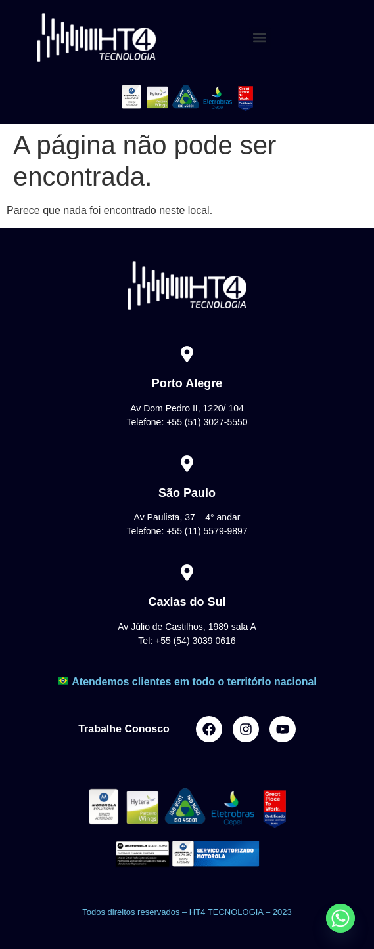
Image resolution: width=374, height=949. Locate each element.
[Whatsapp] (340, 918)
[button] (260, 38)
